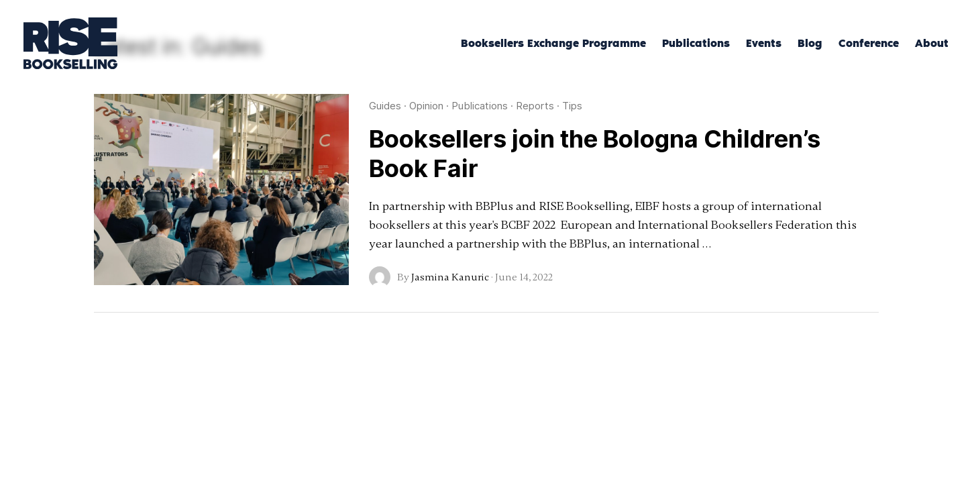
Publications (479, 106)
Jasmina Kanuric (450, 277)
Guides (385, 106)
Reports (535, 106)
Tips (572, 106)
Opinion (426, 106)
